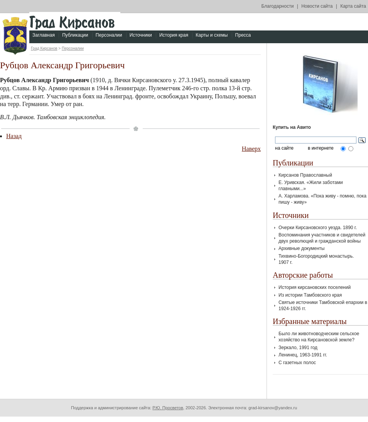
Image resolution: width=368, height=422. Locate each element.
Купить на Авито (292, 127)
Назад (14, 136)
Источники (141, 35)
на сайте (284, 148)
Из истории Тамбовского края (310, 295)
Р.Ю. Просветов (167, 407)
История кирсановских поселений (315, 287)
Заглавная (43, 35)
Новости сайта (317, 6)
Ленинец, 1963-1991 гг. (303, 355)
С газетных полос (297, 362)
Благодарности (278, 6)
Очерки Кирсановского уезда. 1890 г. (318, 227)
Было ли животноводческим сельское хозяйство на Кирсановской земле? (319, 337)
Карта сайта (353, 6)
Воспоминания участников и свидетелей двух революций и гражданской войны (322, 238)
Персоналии (109, 35)
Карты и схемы (212, 35)
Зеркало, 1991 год (298, 347)
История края (173, 35)
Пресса (243, 35)
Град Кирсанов (44, 48)
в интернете (321, 148)
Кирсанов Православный (305, 175)
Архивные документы (301, 248)
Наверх (251, 148)
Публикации (75, 35)
